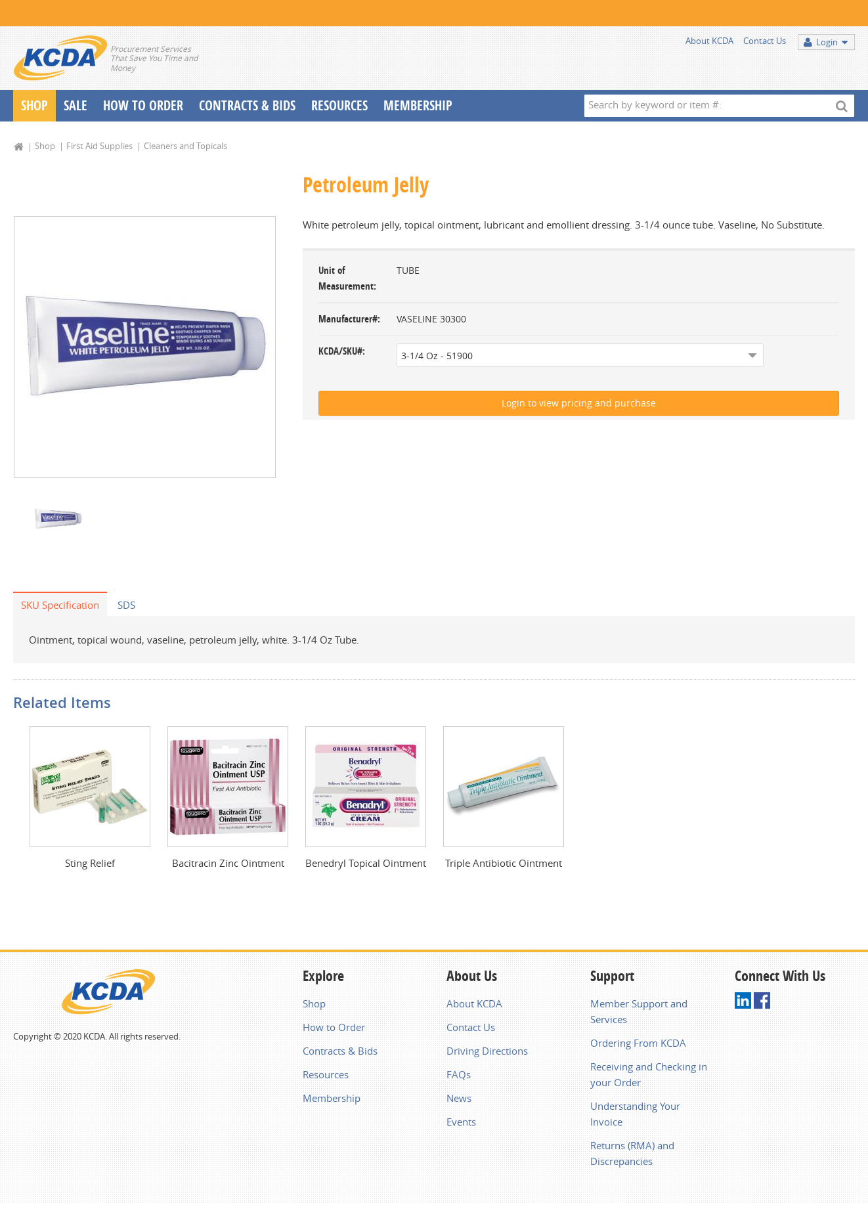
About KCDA (709, 41)
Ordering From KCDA (638, 1042)
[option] (144, 347)
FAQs (458, 1074)
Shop (34, 105)
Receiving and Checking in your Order (648, 1074)
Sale (75, 105)
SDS (126, 604)
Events (461, 1121)
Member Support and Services (638, 1011)
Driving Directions (487, 1050)
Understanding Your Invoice (635, 1113)
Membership (417, 105)
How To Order (143, 105)
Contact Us (764, 41)
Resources (339, 105)
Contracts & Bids (247, 105)
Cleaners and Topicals (185, 146)
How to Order (334, 1027)
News (458, 1098)
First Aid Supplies (99, 146)
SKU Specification (60, 604)
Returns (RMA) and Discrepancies (632, 1153)
